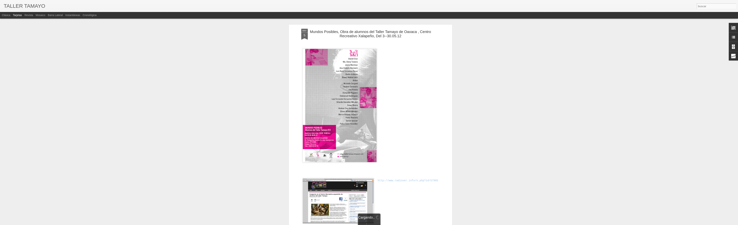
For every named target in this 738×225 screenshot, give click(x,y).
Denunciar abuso (407, 223)
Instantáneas (72, 15)
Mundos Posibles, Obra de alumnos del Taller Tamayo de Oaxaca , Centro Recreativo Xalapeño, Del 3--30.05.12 (370, 24)
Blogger (395, 223)
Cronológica (89, 15)
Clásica (6, 15)
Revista (29, 15)
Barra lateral (55, 15)
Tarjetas (17, 15)
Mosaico (40, 15)
